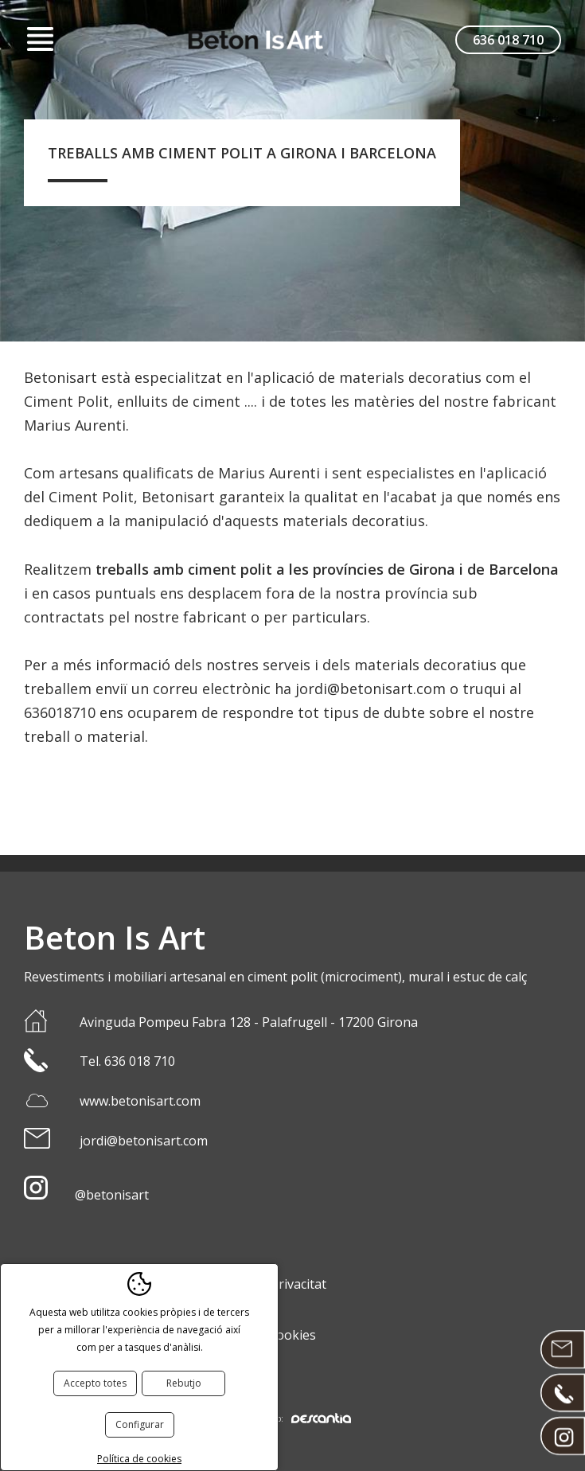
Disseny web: (293, 1418)
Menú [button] (40, 40)
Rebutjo (183, 1383)
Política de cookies (139, 1458)
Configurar (139, 1424)
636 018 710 (508, 40)
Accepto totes (95, 1383)
